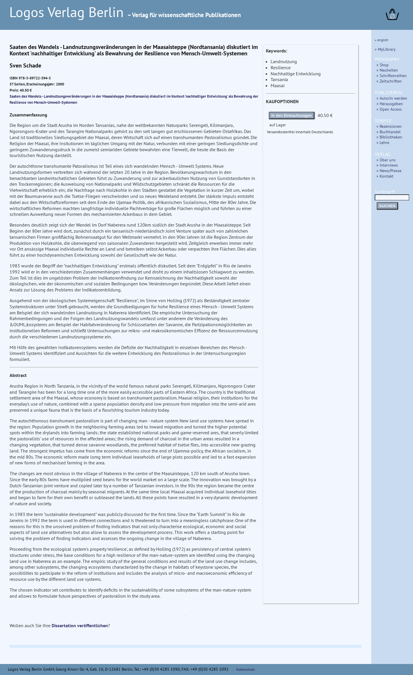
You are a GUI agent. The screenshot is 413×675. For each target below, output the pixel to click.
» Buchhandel (388, 131)
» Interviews (387, 165)
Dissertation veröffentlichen (80, 625)
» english (381, 40)
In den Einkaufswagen (291, 115)
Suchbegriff (392, 194)
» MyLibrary (385, 49)
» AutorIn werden (391, 98)
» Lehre (382, 142)
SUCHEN (387, 206)
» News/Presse (388, 170)
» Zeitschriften (389, 81)
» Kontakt (385, 176)
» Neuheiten (387, 70)
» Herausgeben (389, 103)
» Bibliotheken (389, 137)
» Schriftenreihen (391, 75)
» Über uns (386, 160)
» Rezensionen (389, 126)
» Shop (382, 65)
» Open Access (389, 109)
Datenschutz (245, 669)
